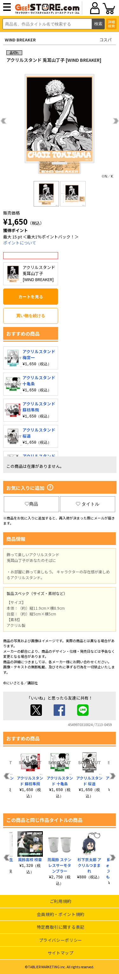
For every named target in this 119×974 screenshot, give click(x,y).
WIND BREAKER (20, 40)
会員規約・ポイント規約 (60, 914)
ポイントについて (19, 243)
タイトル (87, 503)
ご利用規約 (60, 901)
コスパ (105, 40)
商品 (31, 503)
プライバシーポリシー (61, 940)
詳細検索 (111, 23)
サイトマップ (61, 953)
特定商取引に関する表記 (60, 927)
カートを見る (30, 297)
